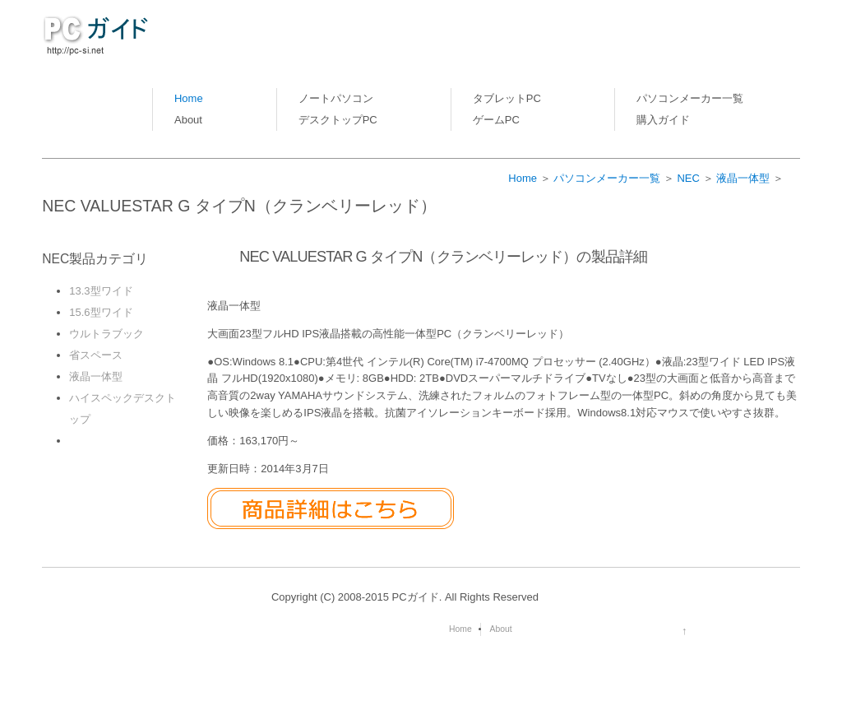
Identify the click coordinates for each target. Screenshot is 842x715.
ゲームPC (496, 120)
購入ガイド (663, 120)
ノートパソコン (335, 98)
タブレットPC (507, 98)
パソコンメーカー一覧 (689, 98)
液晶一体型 (743, 178)
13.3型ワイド (100, 291)
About (188, 120)
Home (188, 98)
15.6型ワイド (100, 312)
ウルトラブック (106, 333)
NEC (688, 178)
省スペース (96, 355)
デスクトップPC (337, 120)
